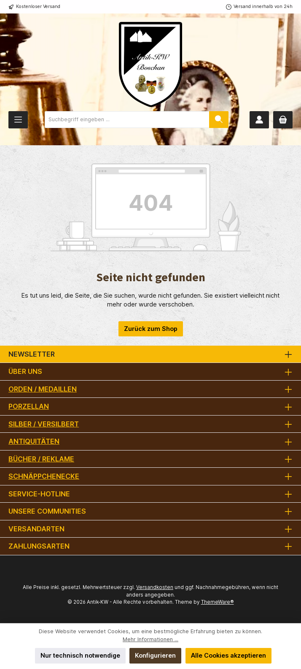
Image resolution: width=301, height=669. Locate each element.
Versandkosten (154, 587)
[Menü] (18, 119)
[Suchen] (218, 119)
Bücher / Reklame (41, 459)
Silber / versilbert (43, 424)
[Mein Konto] (259, 119)
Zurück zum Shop (150, 328)
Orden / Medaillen (42, 389)
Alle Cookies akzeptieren (228, 655)
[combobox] (127, 119)
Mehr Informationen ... (150, 639)
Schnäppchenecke (43, 476)
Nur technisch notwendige (80, 655)
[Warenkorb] (283, 119)
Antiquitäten (33, 441)
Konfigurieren (155, 655)
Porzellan (28, 406)
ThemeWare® (217, 602)
